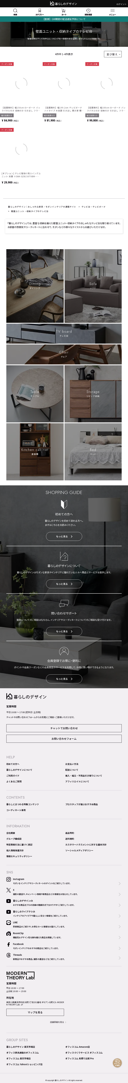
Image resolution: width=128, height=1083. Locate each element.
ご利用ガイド (12, 775)
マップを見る (35, 1012)
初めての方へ (12, 764)
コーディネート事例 (16, 810)
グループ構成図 (13, 838)
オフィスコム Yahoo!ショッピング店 (24, 1064)
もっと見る (64, 536)
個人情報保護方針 (15, 850)
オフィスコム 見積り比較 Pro (79, 1058)
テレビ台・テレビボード (94, 206)
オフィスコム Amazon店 (77, 1046)
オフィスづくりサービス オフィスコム (84, 1052)
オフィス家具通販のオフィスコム (22, 1052)
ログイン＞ (121, 4)
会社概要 (10, 832)
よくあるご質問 (14, 781)
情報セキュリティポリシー (19, 856)
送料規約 (69, 838)
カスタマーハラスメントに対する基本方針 (85, 844)
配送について (71, 769)
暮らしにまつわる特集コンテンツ (22, 804)
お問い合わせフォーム (64, 738)
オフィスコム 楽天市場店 (18, 1058)
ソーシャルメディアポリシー (79, 850)
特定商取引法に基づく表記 (19, 844)
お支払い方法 (71, 764)
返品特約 (69, 832)
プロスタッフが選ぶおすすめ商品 (81, 804)
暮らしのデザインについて (19, 769)
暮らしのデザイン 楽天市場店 (20, 1046)
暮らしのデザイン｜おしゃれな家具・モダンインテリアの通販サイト (42, 206)
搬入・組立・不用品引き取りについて (83, 775)
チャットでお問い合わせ (64, 728)
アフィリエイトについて (77, 781)
